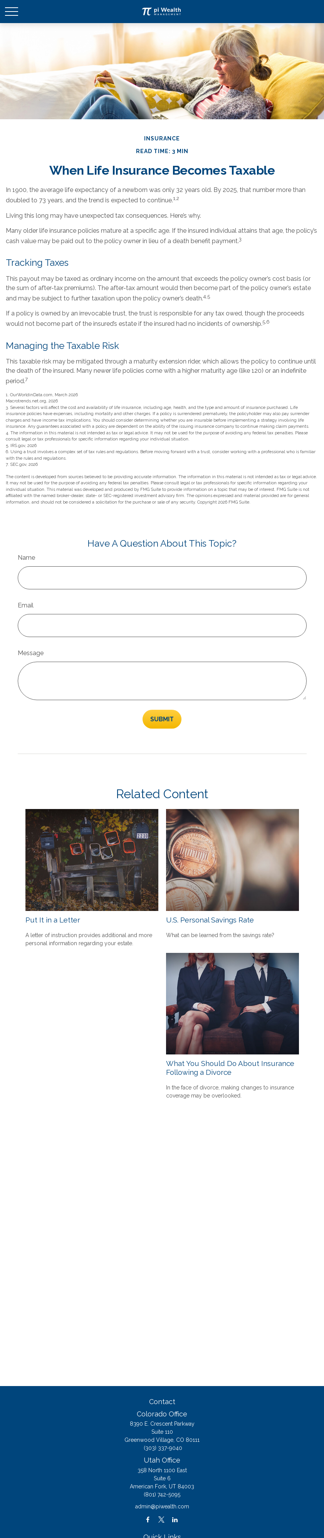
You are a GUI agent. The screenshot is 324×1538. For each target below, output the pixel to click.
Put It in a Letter (52, 920)
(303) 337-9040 (163, 1448)
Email (26, 605)
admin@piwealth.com (162, 1506)
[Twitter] (161, 1520)
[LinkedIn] (175, 1520)
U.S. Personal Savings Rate (210, 920)
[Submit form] (162, 719)
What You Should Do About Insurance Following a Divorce (230, 1067)
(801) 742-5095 (162, 1494)
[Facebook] (148, 1520)
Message (31, 653)
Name (26, 557)
